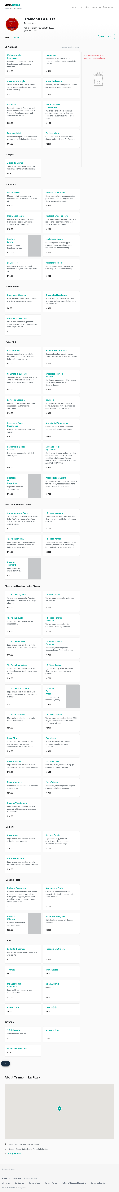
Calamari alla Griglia (16, 81)
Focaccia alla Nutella (55, 949)
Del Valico (11, 104)
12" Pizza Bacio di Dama (18, 688)
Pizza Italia (50, 738)
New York (17, 1178)
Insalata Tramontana (55, 192)
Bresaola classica (53, 81)
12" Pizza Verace (53, 539)
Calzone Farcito (52, 835)
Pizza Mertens (52, 761)
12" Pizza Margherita (16, 594)
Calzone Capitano (15, 858)
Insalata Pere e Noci (54, 263)
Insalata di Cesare (15, 216)
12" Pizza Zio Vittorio (49, 691)
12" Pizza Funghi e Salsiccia (53, 619)
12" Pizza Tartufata (16, 714)
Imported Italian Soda (17, 1048)
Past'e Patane (13, 350)
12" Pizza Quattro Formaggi (53, 642)
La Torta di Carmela (16, 949)
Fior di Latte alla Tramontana (52, 106)
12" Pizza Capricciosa (17, 665)
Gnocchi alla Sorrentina (56, 350)
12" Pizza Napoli (52, 594)
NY (10, 1178)
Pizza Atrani (12, 738)
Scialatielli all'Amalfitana (56, 423)
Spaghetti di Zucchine (17, 374)
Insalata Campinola (54, 239)
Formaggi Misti (14, 133)
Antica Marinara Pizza (17, 513)
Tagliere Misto (52, 133)
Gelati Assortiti (52, 984)
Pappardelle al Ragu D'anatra (16, 448)
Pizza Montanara (15, 782)
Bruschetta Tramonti (17, 318)
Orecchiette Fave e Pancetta (54, 375)
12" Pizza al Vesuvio (16, 539)
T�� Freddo (13, 1030)
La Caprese (50, 55)
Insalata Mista (13, 192)
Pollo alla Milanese (11, 917)
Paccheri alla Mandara (55, 478)
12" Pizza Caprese (53, 714)
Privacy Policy (51, 1183)
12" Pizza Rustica (53, 665)
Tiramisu (11, 970)
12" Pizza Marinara (54, 513)
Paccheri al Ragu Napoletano (15, 424)
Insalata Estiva (11, 240)
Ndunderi (49, 400)
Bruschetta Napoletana (56, 295)
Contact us (19, 1183)
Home (4, 1178)
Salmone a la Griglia (54, 888)
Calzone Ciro (13, 835)
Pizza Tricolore (52, 782)
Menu (7, 37)
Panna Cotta (13, 1007)
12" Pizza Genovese (16, 641)
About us (6, 1183)
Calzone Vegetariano (17, 803)
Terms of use (35, 1183)
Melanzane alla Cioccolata (14, 985)
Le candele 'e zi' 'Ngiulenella (52, 448)
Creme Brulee (51, 970)
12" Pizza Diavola (15, 618)
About (16, 37)
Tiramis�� (51, 1007)
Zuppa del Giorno (15, 163)
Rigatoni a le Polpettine (12, 480)
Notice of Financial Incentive (74, 1183)
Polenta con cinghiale (55, 916)
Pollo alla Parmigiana (16, 888)
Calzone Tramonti (11, 563)
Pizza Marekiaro (14, 761)
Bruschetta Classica (16, 295)
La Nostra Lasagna (16, 400)
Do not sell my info (99, 1183)
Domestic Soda (52, 1030)
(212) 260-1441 (30, 31)
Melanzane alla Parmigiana (14, 56)
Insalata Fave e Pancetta (56, 216)
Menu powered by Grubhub (69, 47)
